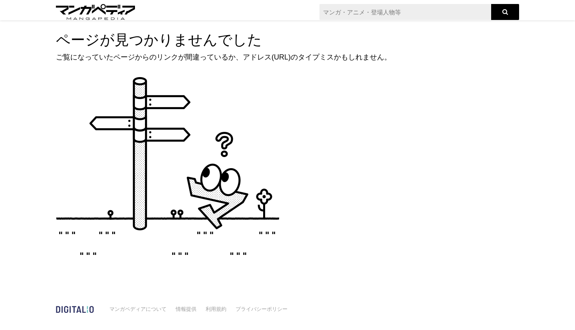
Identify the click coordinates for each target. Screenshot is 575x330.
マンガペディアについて (138, 309)
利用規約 (216, 309)
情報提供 (186, 309)
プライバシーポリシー (262, 309)
